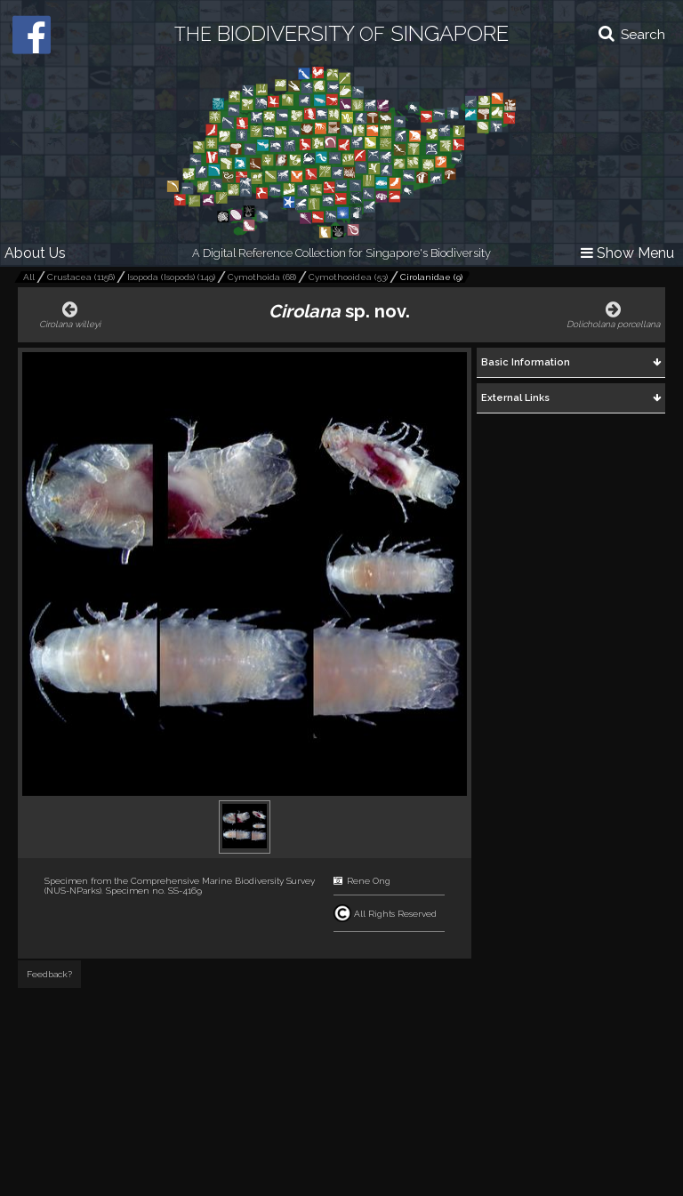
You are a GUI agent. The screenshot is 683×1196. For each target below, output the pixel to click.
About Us (35, 253)
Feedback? (49, 974)
